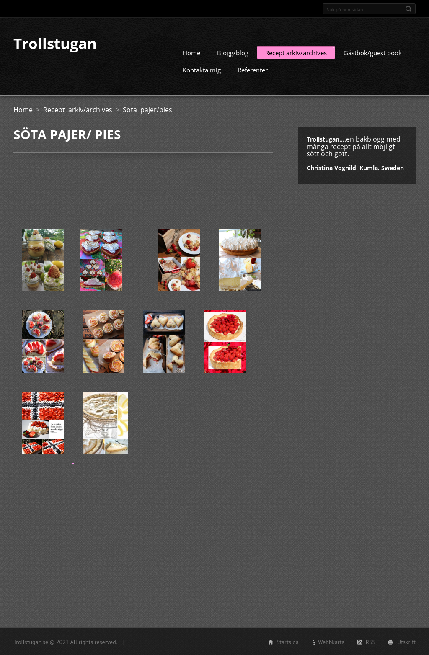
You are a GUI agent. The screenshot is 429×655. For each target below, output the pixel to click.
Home (191, 52)
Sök (408, 8)
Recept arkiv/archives (296, 52)
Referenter (253, 69)
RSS (370, 641)
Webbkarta (331, 641)
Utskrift (406, 641)
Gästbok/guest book (373, 52)
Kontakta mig (202, 69)
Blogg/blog (232, 52)
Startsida (288, 641)
